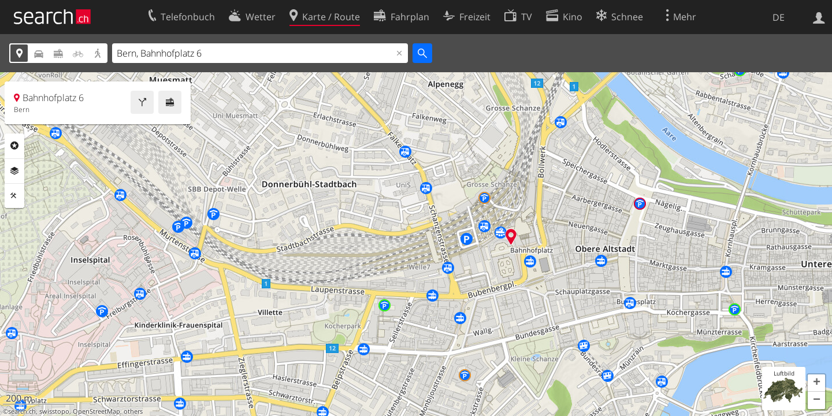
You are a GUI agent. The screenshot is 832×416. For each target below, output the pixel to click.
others (133, 411)
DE (778, 17)
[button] (816, 383)
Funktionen (14, 196)
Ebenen (14, 171)
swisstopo (54, 411)
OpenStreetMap (96, 411)
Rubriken (14, 145)
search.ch (22, 411)
